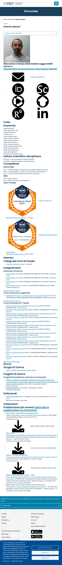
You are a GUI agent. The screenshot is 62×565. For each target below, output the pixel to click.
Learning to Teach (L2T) (45, 200)
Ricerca (7, 364)
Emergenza (5, 520)
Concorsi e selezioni (37, 514)
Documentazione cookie (17, 561)
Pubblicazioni (10, 404)
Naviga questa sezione (31, 33)
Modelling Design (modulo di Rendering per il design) (21, 306)
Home (5, 19)
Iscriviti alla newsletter (38, 526)
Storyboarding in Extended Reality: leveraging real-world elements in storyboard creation (31, 435)
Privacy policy (6, 561)
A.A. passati (11, 291)
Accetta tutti (45, 558)
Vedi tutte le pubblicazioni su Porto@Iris (26, 409)
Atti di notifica (6, 537)
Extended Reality (11, 274)
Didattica (8, 257)
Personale (11, 19)
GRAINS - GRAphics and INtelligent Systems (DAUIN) (21, 370)
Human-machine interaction (13, 285)
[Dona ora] (31, 505)
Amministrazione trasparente (11, 531)
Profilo (6, 122)
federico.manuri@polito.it (38, 77)
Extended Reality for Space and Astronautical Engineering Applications (26, 487)
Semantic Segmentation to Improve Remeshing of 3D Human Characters (26, 415)
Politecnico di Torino (19, 218)
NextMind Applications (13, 388)
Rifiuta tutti (45, 552)
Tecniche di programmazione (14, 348)
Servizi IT (34, 520)
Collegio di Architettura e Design (15, 264)
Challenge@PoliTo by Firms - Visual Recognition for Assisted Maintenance (27, 295)
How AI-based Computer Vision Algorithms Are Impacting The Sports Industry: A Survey (30, 457)
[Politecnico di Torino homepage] (13, 3)
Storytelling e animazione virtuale (15, 310)
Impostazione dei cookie (45, 547)
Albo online (5, 534)
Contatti (4, 514)
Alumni (33, 523)
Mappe (4, 517)
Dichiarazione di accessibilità (11, 540)
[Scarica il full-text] (18, 426)
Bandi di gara (35, 517)
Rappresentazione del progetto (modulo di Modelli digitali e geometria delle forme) (29, 313)
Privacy (4, 523)
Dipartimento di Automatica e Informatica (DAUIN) (30, 69)
